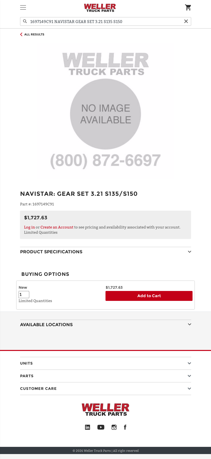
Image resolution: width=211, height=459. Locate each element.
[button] (105, 362)
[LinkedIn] (87, 427)
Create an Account (56, 227)
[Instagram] (114, 427)
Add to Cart (149, 295)
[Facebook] (125, 427)
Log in (29, 227)
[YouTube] (100, 427)
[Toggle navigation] (23, 7)
